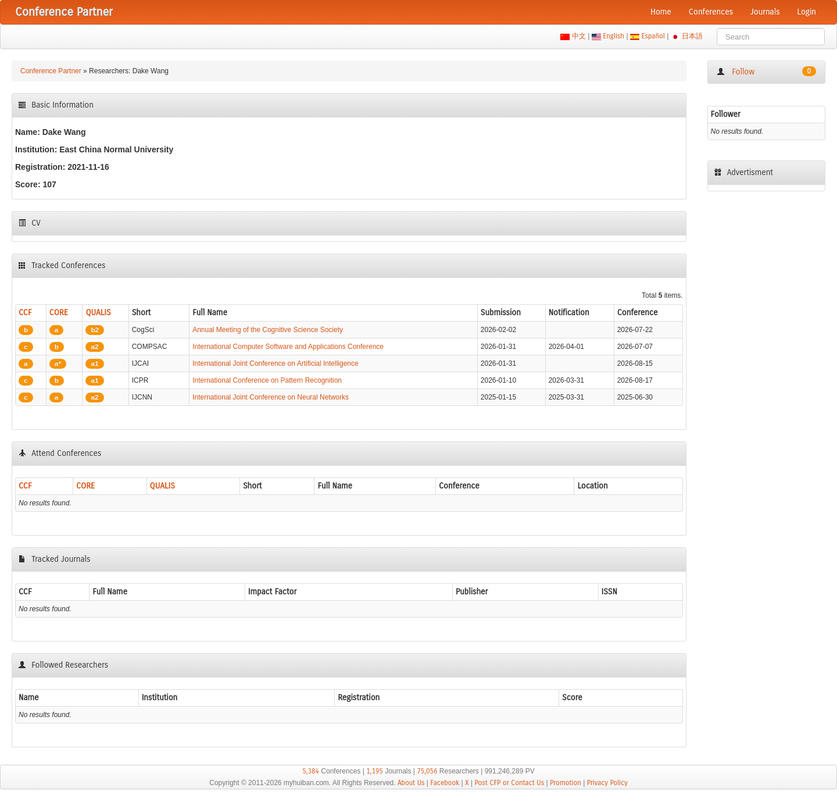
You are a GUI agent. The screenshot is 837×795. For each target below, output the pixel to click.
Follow (766, 71)
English (614, 36)
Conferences (711, 12)
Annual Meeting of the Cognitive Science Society (267, 330)
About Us (411, 783)
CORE (58, 313)
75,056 (427, 771)
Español (653, 36)
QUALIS (97, 313)
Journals (764, 12)
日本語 (692, 36)
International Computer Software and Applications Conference (288, 347)
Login (806, 12)
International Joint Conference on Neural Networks (270, 397)
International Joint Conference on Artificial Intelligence (275, 363)
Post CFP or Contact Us (509, 783)
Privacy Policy (607, 783)
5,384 (310, 771)
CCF (25, 313)
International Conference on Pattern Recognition (267, 380)
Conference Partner (50, 71)
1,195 (374, 771)
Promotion (565, 783)
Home (660, 12)
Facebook (444, 783)
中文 (579, 36)
